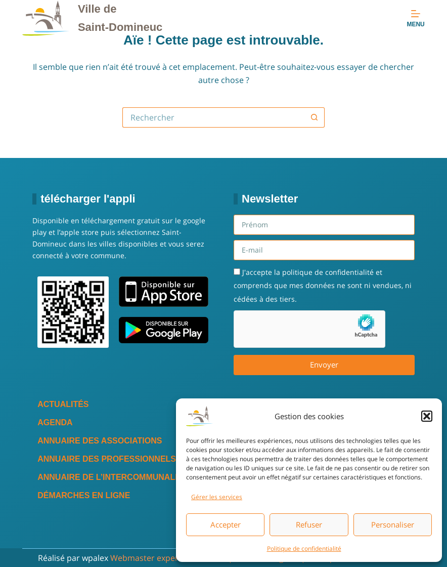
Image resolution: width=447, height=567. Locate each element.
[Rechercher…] (213, 117)
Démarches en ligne (83, 495)
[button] (427, 416)
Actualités (62, 404)
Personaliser (392, 524)
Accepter (225, 524)
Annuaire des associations (99, 440)
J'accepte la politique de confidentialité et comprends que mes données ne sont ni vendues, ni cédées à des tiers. (323, 285)
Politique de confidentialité (304, 548)
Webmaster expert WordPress (168, 557)
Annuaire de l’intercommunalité (112, 477)
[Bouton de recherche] (314, 117)
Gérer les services (216, 497)
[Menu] (415, 18)
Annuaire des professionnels (106, 459)
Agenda (54, 422)
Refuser (309, 524)
